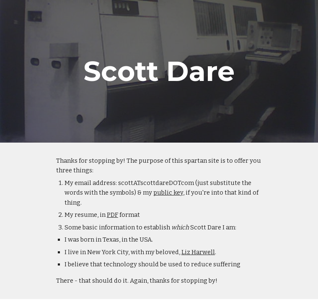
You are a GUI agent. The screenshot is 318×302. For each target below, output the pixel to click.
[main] (159, 71)
